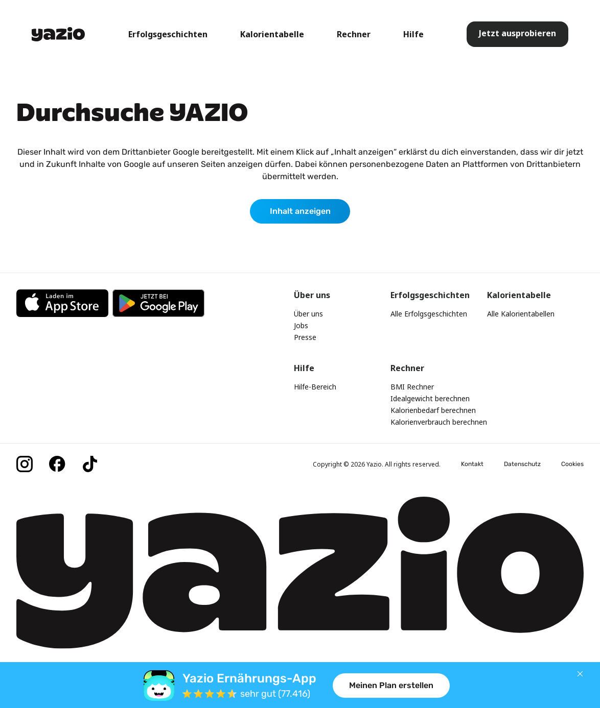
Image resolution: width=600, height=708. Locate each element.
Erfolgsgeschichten (167, 34)
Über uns (308, 314)
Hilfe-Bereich (315, 387)
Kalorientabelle (272, 34)
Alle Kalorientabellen (521, 314)
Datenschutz (522, 464)
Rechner (354, 34)
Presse (305, 337)
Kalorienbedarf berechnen (433, 410)
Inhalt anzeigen (300, 211)
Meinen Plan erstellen (391, 685)
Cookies (572, 464)
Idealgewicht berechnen (430, 398)
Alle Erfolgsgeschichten (428, 314)
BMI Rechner (412, 387)
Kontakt (472, 464)
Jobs (301, 325)
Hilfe (413, 34)
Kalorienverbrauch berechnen (438, 422)
